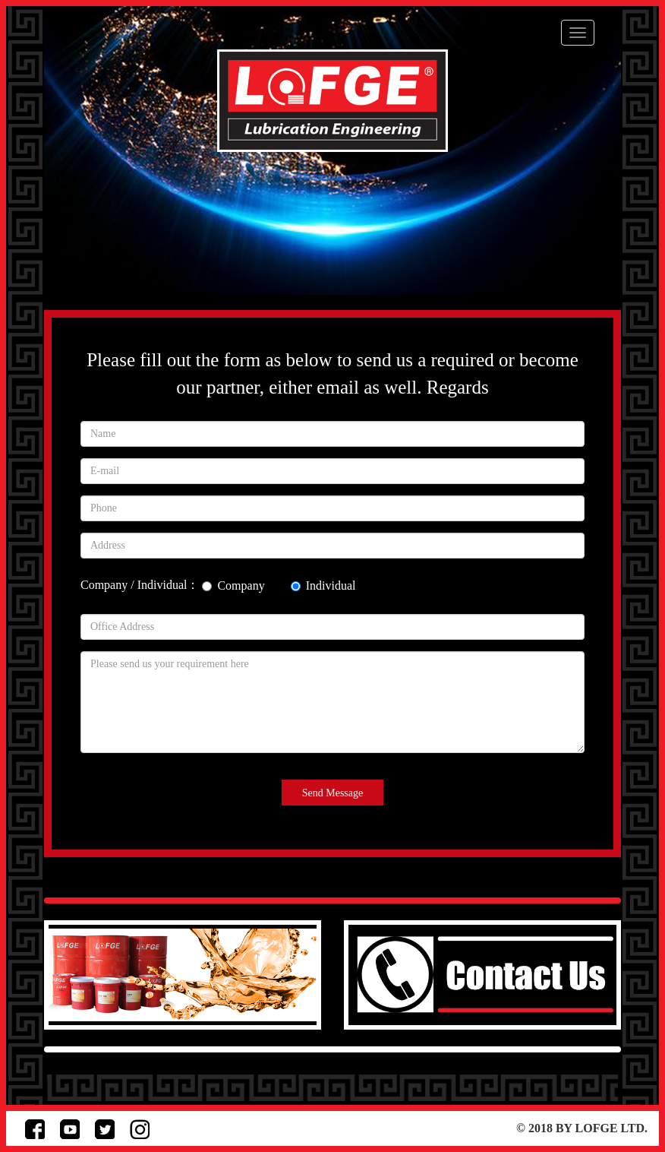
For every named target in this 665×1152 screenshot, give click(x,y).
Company (233, 585)
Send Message (333, 793)
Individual (323, 585)
